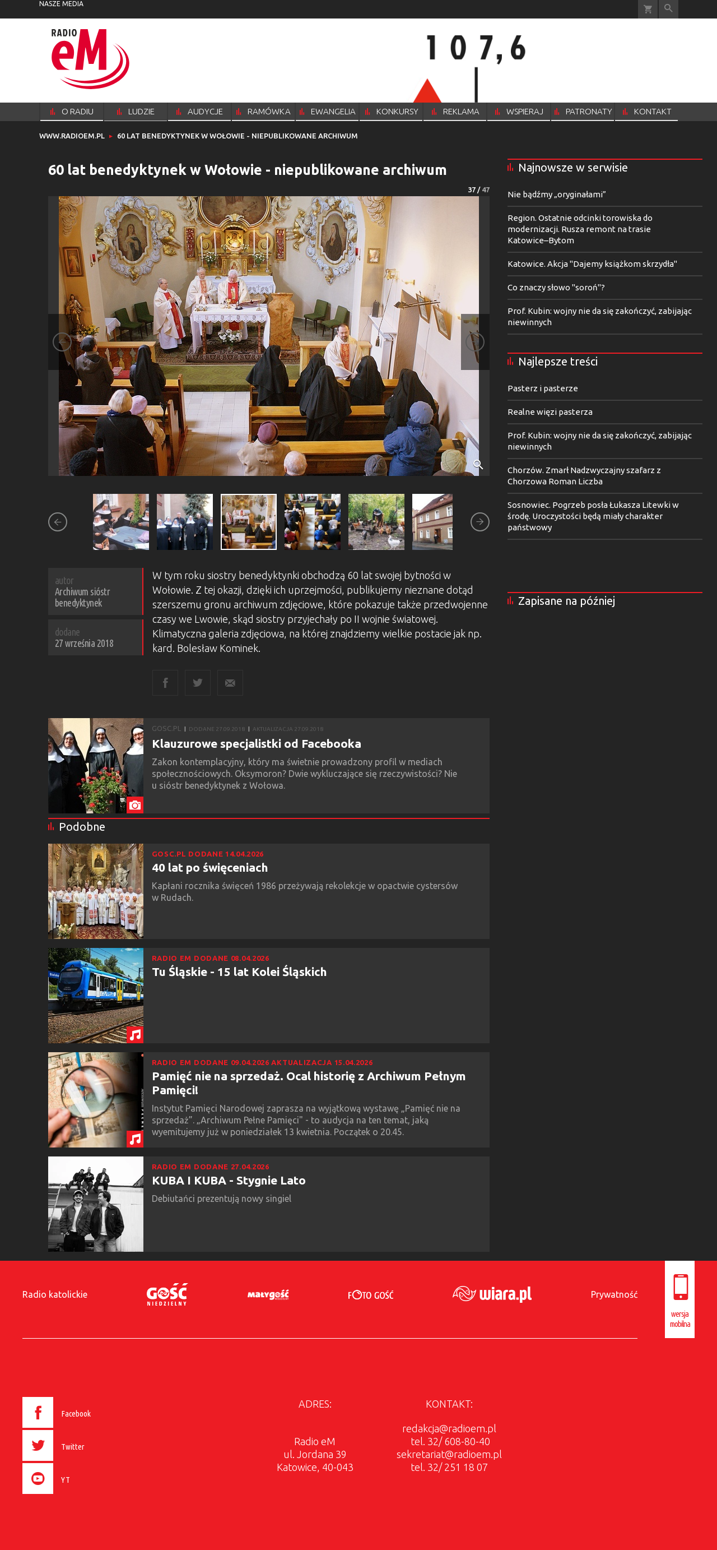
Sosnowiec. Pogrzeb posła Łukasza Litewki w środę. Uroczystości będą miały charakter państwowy (593, 516)
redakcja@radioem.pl (449, 1428)
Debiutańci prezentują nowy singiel (223, 1198)
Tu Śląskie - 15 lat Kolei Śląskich (239, 971)
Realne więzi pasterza (550, 412)
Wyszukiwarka (668, 9)
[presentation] (80, 1495)
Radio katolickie (54, 1294)
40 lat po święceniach (210, 867)
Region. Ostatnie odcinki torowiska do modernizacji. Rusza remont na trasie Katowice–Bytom (580, 229)
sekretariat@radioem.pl (449, 1454)
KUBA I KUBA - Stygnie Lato (229, 1180)
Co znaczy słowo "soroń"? (556, 287)
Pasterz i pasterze (543, 388)
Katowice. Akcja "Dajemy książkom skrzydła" (592, 264)
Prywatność (614, 1294)
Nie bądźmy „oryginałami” (557, 194)
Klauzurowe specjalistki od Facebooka (256, 743)
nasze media (61, 3)
